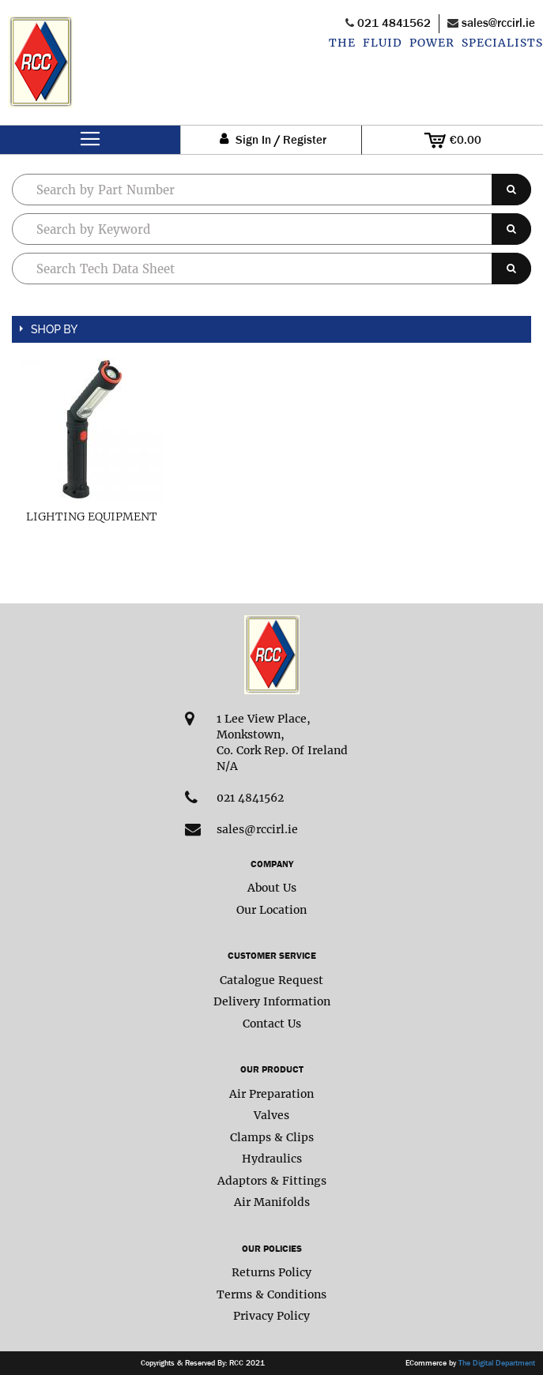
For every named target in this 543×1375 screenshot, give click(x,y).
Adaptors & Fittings (271, 1181)
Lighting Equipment (91, 516)
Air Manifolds (272, 1202)
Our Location (271, 910)
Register (304, 140)
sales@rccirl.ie (498, 22)
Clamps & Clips (272, 1137)
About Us (271, 888)
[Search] (511, 189)
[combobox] (271, 229)
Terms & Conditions (271, 1294)
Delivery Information (271, 1001)
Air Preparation (271, 1094)
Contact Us (272, 1023)
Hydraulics (272, 1158)
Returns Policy (271, 1272)
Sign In (253, 140)
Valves (271, 1115)
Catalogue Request (271, 980)
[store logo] (40, 70)
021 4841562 (394, 22)
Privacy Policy (271, 1316)
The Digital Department (496, 1362)
